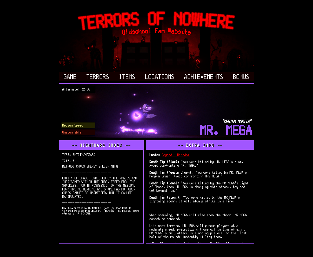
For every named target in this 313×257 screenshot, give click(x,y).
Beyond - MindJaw (176, 155)
